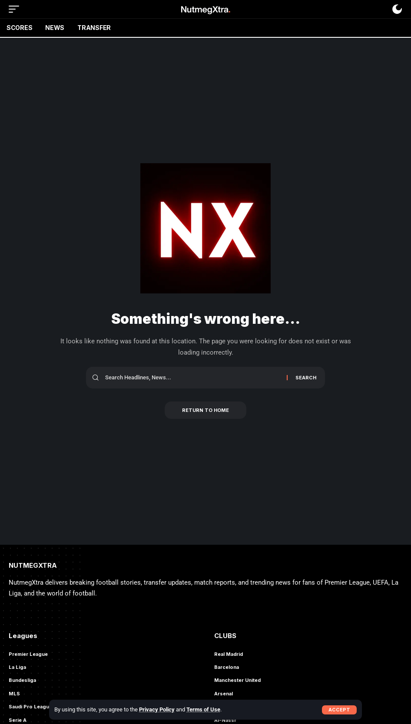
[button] (339, 709)
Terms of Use (203, 709)
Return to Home (205, 410)
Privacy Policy (157, 709)
